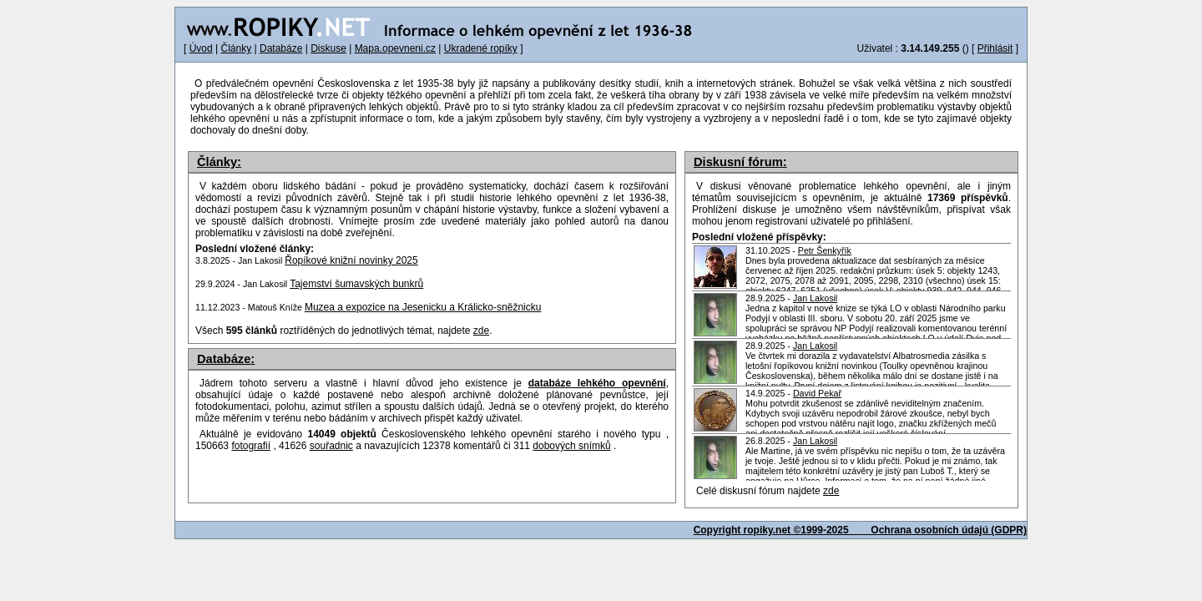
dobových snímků (571, 446)
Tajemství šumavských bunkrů (356, 284)
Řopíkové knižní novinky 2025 (351, 260)
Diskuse (328, 48)
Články (235, 48)
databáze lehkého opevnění (597, 383)
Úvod (201, 48)
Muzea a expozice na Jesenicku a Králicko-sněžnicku (423, 307)
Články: (219, 162)
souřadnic (331, 446)
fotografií (250, 446)
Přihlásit (995, 48)
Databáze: (226, 359)
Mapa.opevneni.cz (395, 48)
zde (831, 491)
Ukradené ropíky (481, 48)
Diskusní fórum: (740, 162)
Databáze (281, 48)
